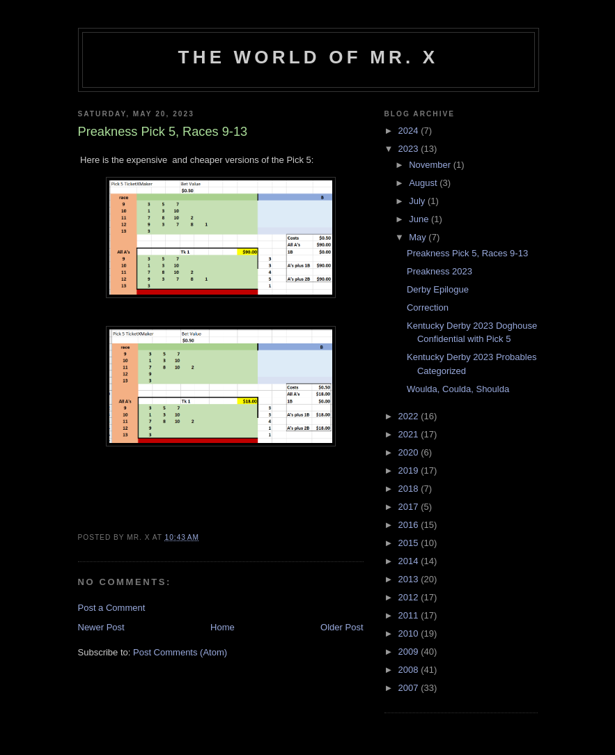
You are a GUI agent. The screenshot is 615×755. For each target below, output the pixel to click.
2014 (409, 561)
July (418, 201)
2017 (409, 506)
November (431, 164)
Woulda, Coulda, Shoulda (458, 389)
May (418, 237)
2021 (409, 434)
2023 (409, 148)
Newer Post (101, 627)
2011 (409, 615)
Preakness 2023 (439, 271)
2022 (409, 416)
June (420, 219)
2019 (409, 470)
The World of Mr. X (308, 57)
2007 (409, 688)
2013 (409, 579)
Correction (428, 307)
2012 (409, 597)
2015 (409, 543)
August (424, 183)
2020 (409, 452)
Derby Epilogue (438, 289)
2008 (409, 669)
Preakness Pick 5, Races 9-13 (467, 253)
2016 (409, 525)
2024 (409, 130)
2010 (409, 633)
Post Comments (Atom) (180, 652)
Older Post (341, 627)
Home (222, 627)
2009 (409, 651)
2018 (409, 488)
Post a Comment (112, 607)
